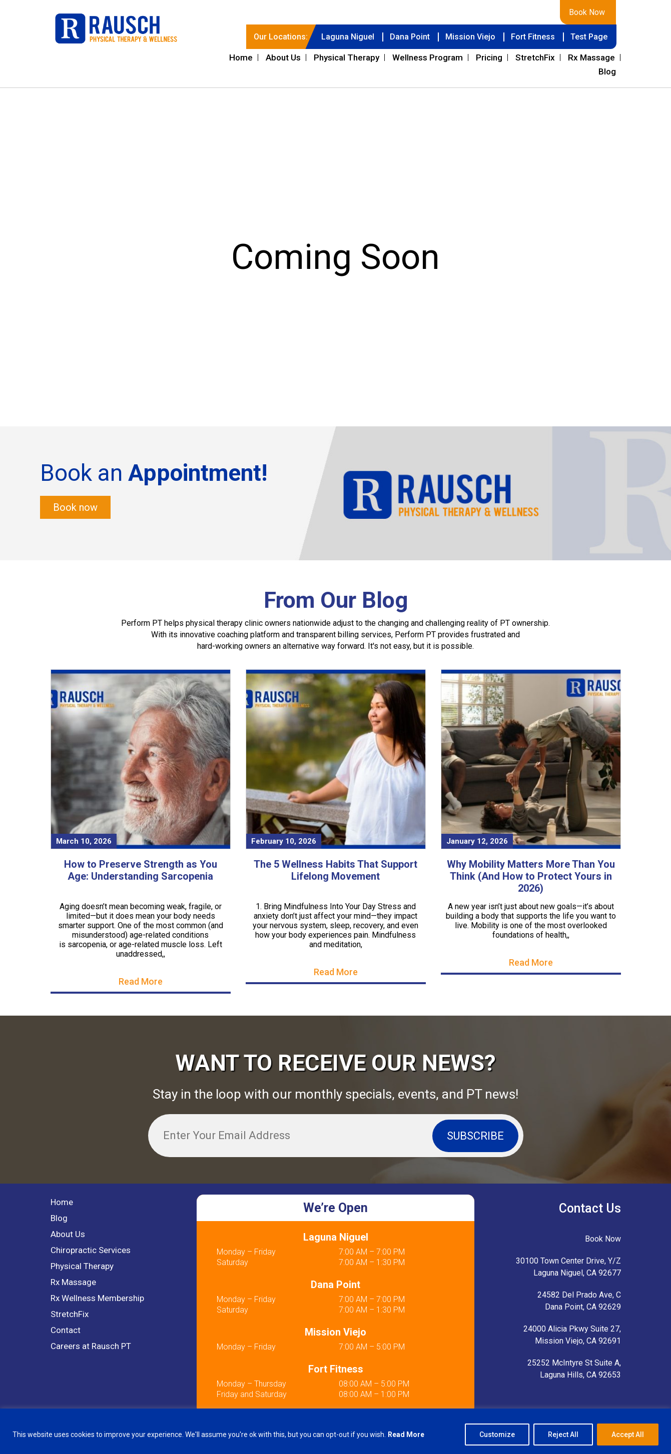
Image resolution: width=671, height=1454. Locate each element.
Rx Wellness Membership (97, 1298)
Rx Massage (591, 57)
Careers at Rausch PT (91, 1346)
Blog (607, 71)
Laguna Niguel (347, 36)
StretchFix (535, 57)
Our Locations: (281, 36)
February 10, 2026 (283, 841)
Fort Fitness (533, 36)
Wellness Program (427, 57)
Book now (75, 507)
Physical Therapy (346, 57)
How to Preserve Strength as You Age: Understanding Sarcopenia (140, 870)
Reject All (563, 1435)
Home (241, 57)
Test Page (588, 36)
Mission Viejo (470, 36)
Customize (497, 1435)
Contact (66, 1330)
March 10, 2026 (84, 841)
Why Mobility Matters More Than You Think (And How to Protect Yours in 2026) (531, 876)
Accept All (627, 1435)
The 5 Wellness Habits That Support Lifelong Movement (335, 870)
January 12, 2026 (477, 841)
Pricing (489, 57)
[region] (335, 1431)
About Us (283, 57)
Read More (406, 1435)
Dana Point (410, 36)
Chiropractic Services (91, 1250)
